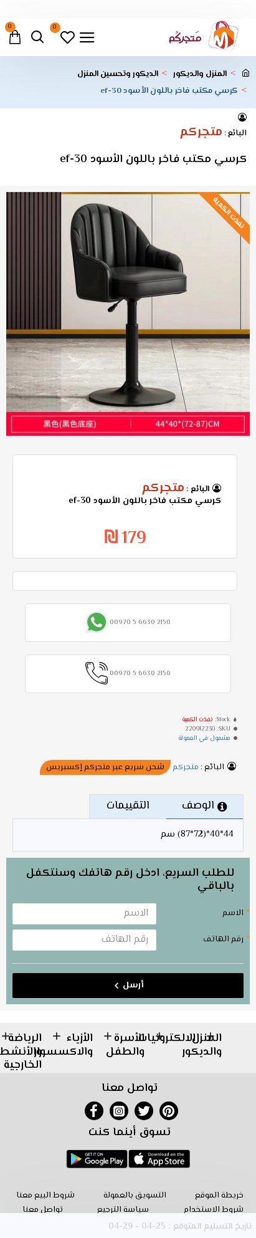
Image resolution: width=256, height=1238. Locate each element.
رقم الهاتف (223, 939)
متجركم (200, 132)
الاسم (233, 913)
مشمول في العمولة (204, 738)
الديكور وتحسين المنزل (117, 74)
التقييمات (128, 806)
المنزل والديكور (200, 74)
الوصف (198, 806)
